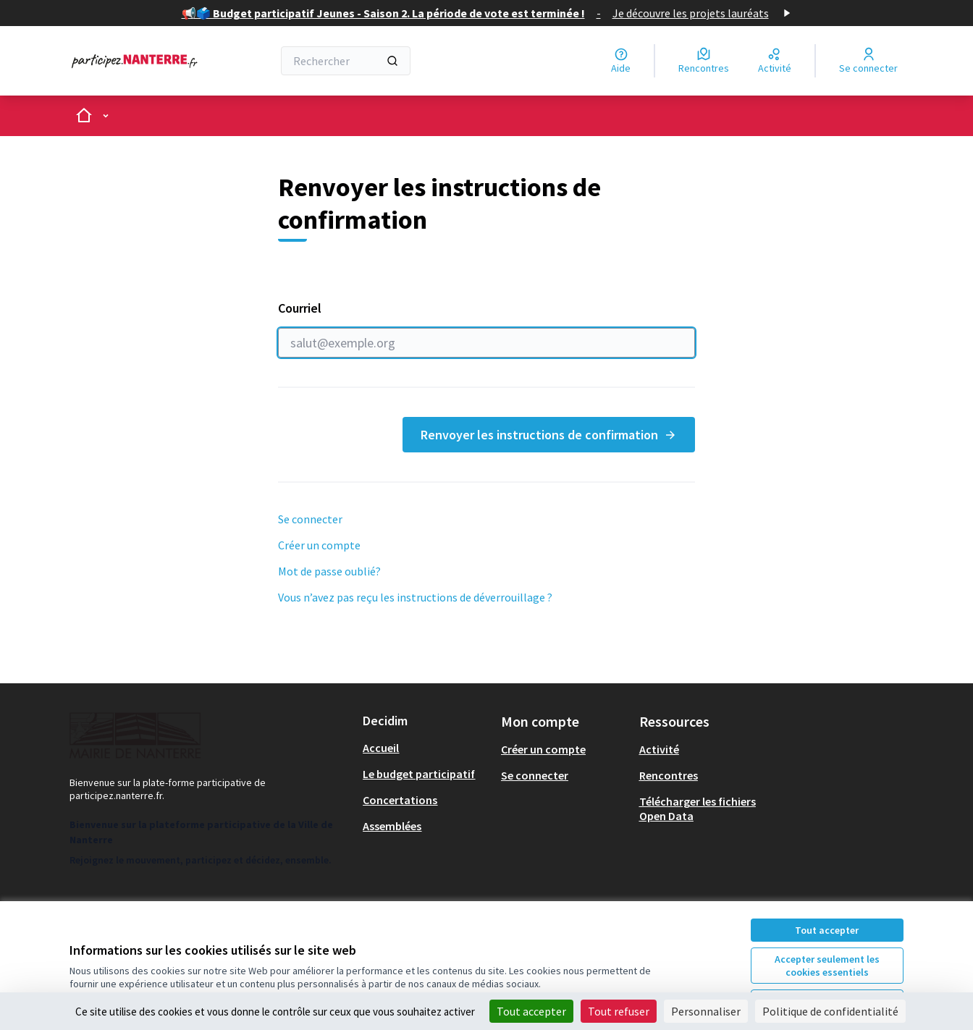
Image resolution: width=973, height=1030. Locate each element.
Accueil (381, 747)
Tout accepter (827, 930)
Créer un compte (319, 545)
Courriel (486, 329)
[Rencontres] (704, 60)
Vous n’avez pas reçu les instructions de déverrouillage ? (415, 597)
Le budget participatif (419, 774)
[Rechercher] (346, 61)
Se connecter (310, 519)
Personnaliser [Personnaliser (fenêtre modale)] (706, 1011)
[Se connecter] (868, 60)
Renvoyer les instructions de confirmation (549, 434)
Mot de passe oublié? (329, 571)
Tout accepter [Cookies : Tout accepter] (531, 1011)
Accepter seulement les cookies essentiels (827, 966)
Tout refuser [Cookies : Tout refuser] (618, 1011)
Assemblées (392, 826)
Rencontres (668, 775)
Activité (659, 749)
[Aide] (620, 60)
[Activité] (774, 60)
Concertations (400, 800)
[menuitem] (426, 747)
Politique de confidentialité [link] (830, 1011)
